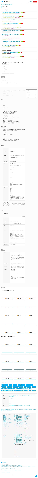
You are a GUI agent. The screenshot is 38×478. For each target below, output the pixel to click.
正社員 (15, 390)
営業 (4, 415)
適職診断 (10, 466)
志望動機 (16, 465)
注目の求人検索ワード (10, 390)
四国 (14, 437)
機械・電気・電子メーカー (27, 416)
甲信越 (15, 424)
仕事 (12, 466)
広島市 (19, 436)
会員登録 (34, 1)
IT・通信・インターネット (27, 415)
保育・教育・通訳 (5, 421)
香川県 (19, 437)
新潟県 (17, 424)
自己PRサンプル (12, 465)
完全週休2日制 (11, 405)
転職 (2, 468)
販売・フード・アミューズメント (7, 418)
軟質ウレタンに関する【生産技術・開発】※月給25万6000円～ (10, 34)
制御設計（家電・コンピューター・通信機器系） (23, 409)
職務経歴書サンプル (8, 465)
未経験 (30, 390)
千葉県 (19, 420)
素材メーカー (26, 417)
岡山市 (17, 436)
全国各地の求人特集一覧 (27, 438)
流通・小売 (26, 423)
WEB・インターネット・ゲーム (7, 424)
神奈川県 (18, 421)
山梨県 (19, 424)
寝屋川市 (12, 398)
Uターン (21, 465)
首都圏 (15, 420)
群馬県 (21, 419)
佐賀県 (19, 439)
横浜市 (17, 423)
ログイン (31, 1)
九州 (14, 439)
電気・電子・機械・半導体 (21, 395)
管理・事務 (5, 417)
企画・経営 (5, 416)
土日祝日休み (34, 390)
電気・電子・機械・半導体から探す (13, 395)
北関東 (15, 419)
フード (25, 424)
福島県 (21, 417)
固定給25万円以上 (21, 405)
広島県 (17, 435)
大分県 (19, 440)
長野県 (21, 424)
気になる (7, 298)
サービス (25, 421)
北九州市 (18, 442)
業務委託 (5, 436)
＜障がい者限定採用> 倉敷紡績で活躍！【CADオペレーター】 (10, 16)
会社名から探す (26, 436)
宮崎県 (21, 440)
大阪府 (10, 398)
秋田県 (17, 417)
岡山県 (21, 434)
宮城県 (21, 416)
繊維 (9, 403)
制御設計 (26, 395)
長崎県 (21, 439)
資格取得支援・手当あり (16, 405)
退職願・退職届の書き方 (4, 466)
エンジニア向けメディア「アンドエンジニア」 (31, 466)
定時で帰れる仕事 (4, 390)
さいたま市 (18, 422)
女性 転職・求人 (15, 470)
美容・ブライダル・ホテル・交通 (7, 419)
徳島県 (17, 437)
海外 (14, 443)
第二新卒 (27, 390)
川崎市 (19, 423)
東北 (14, 416)
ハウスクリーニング (12, 388)
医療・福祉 (5, 420)
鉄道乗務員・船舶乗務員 (25, 388)
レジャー (25, 422)
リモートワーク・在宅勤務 (21, 390)
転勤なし (25, 405)
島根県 (19, 434)
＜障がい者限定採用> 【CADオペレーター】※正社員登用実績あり (11, 12)
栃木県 (19, 419)
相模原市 (22, 423)
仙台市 (17, 418)
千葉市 (20, 422)
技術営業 (3, 388)
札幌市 (17, 415)
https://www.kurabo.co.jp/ (13, 244)
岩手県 (19, 416)
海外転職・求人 (19, 470)
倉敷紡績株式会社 (30, 409)
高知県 (17, 438)
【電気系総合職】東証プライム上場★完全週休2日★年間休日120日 (11, 41)
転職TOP (2, 409)
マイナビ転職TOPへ (4, 462)
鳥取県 (17, 434)
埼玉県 (17, 420)
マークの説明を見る (23, 216)
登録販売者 (7, 388)
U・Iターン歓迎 (28, 405)
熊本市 (22, 442)
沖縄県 (20, 441)
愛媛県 (21, 437)
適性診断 (19, 465)
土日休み (25, 442)
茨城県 (17, 419)
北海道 (15, 415)
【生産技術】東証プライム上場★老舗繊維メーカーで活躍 (10, 52)
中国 (14, 434)
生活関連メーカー (26, 419)
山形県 (19, 417)
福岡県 (17, 439)
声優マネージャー (18, 388)
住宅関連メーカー (26, 418)
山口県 (19, 435)
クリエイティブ (5, 423)
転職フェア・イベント (23, 466)
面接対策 (15, 466)
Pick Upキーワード (7, 468)
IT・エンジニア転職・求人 (4, 470)
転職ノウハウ (18, 466)
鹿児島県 (18, 441)
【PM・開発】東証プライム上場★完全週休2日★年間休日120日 (10, 30)
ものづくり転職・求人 (10, 470)
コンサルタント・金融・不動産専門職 (7, 422)
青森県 (17, 416)
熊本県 (17, 440)
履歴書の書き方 (3, 465)
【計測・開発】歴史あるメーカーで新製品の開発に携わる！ (10, 23)
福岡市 (20, 442)
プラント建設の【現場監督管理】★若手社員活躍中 (9, 45)
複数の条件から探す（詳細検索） (28, 437)
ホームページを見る (13, 270)
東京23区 (22, 422)
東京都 (21, 420)
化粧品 (30, 388)
